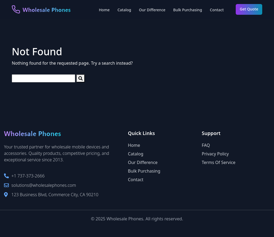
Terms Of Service (218, 162)
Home (104, 9)
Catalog (124, 9)
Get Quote (249, 9)
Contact (217, 9)
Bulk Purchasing (187, 9)
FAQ (206, 145)
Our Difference (152, 9)
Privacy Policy (215, 154)
